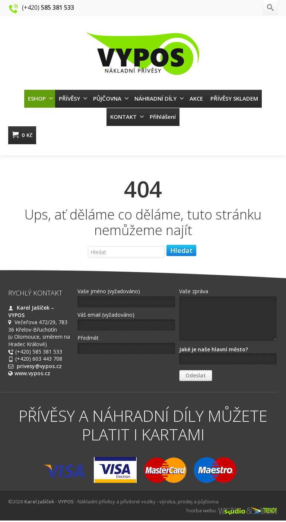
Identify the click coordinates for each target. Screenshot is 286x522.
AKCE (196, 98)
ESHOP (40, 98)
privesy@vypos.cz (39, 366)
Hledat (181, 250)
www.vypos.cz (32, 373)
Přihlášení (163, 116)
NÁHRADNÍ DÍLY (159, 98)
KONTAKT (127, 116)
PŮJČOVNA (111, 98)
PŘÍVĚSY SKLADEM (234, 98)
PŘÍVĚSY (73, 98)
